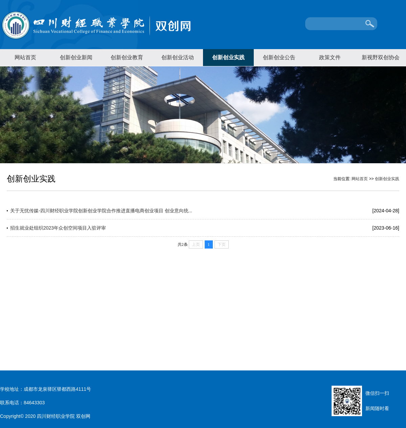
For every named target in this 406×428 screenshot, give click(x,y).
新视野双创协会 (381, 57)
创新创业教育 (127, 57)
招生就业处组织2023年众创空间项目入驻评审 (58, 228)
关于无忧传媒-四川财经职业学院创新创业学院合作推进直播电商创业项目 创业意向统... (101, 210)
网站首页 (25, 57)
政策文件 (330, 57)
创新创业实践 (228, 57)
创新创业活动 (177, 57)
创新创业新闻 (76, 57)
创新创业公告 (279, 57)
